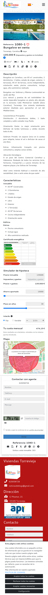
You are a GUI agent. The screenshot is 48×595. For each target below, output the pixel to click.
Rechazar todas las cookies (24, 581)
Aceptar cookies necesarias (24, 586)
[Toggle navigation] (43, 5)
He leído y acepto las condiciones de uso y (24, 430)
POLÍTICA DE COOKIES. (15, 572)
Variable (17, 320)
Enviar (24, 436)
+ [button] (6, 344)
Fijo (6, 320)
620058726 (24, 383)
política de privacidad (36, 430)
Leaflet (25, 372)
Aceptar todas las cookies (24, 576)
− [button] (6, 347)
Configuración (24, 591)
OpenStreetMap (33, 372)
